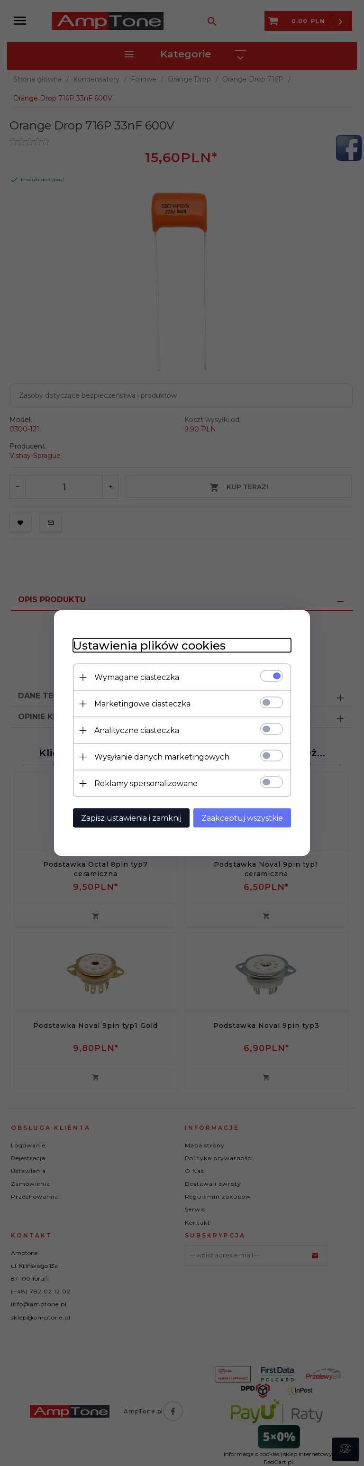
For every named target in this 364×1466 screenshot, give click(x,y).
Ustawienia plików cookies (149, 645)
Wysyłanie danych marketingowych (161, 756)
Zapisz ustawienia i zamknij (131, 818)
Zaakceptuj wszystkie (242, 818)
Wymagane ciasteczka (136, 677)
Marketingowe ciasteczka (142, 703)
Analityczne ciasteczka (136, 730)
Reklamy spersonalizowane (146, 783)
